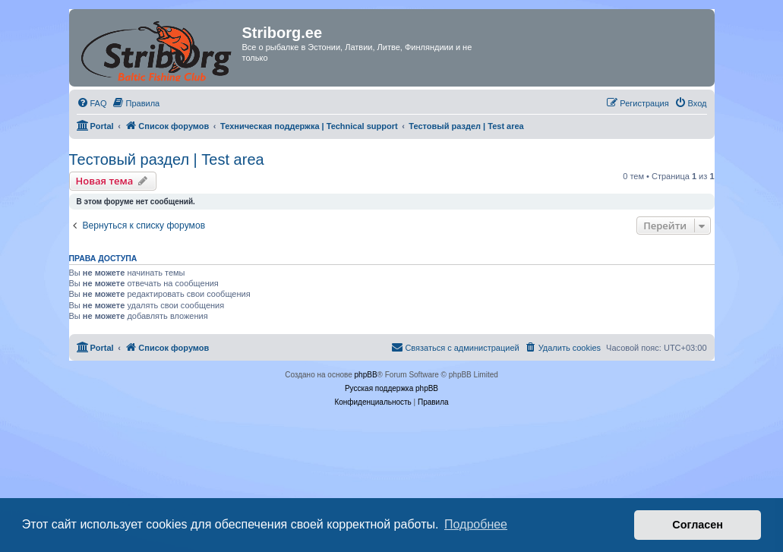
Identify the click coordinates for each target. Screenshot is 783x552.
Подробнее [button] (475, 524)
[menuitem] (92, 103)
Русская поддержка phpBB (391, 388)
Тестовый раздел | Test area (166, 159)
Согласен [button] (697, 525)
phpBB (366, 375)
